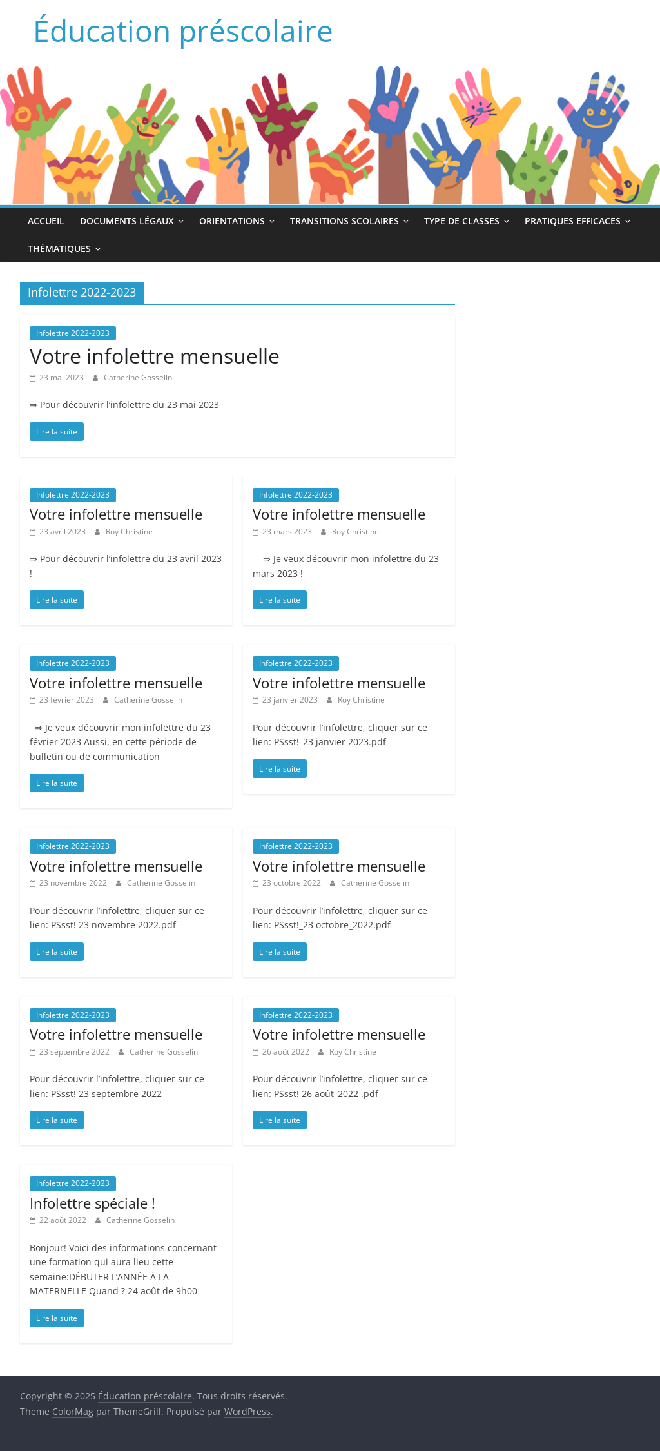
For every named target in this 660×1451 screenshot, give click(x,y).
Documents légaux (127, 221)
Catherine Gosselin (138, 377)
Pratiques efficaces (573, 221)
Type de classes (462, 221)
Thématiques (59, 248)
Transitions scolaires (344, 221)
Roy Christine (129, 531)
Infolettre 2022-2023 (73, 332)
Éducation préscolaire (183, 30)
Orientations (232, 221)
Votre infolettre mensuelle (155, 355)
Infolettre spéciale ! (92, 1202)
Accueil (46, 221)
